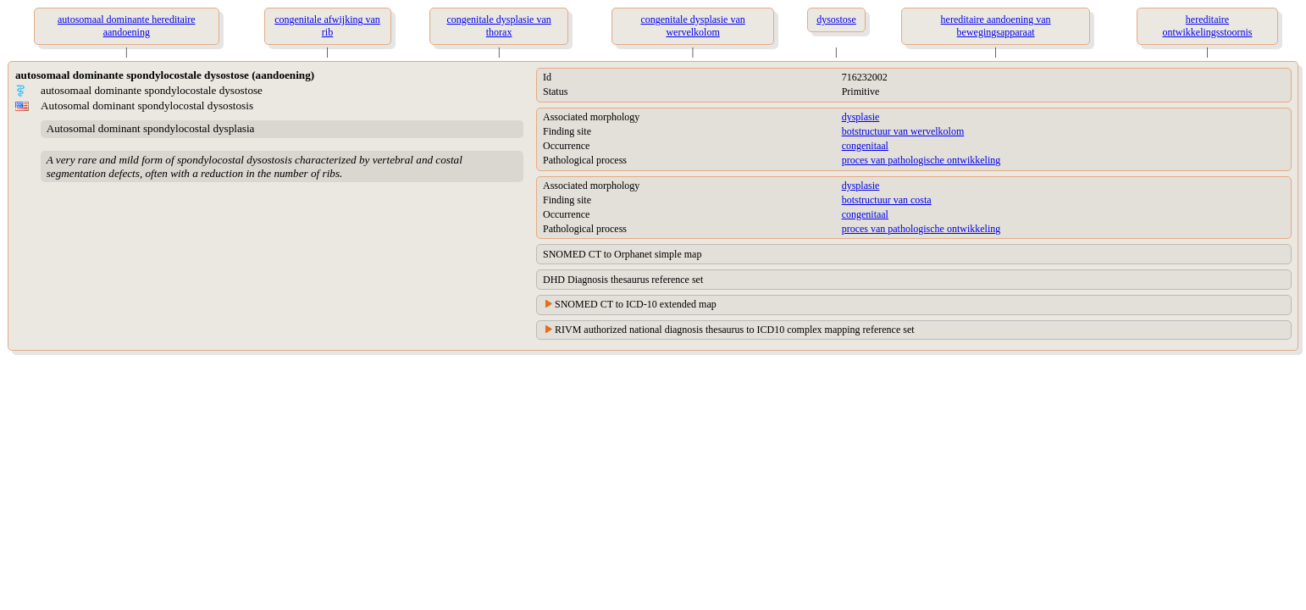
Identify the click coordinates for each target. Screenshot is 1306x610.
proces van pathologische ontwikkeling (921, 160)
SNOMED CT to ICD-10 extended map (636, 304)
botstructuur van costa (887, 200)
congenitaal (865, 146)
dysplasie (861, 117)
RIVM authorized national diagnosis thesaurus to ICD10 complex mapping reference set (735, 330)
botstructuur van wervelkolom (903, 131)
